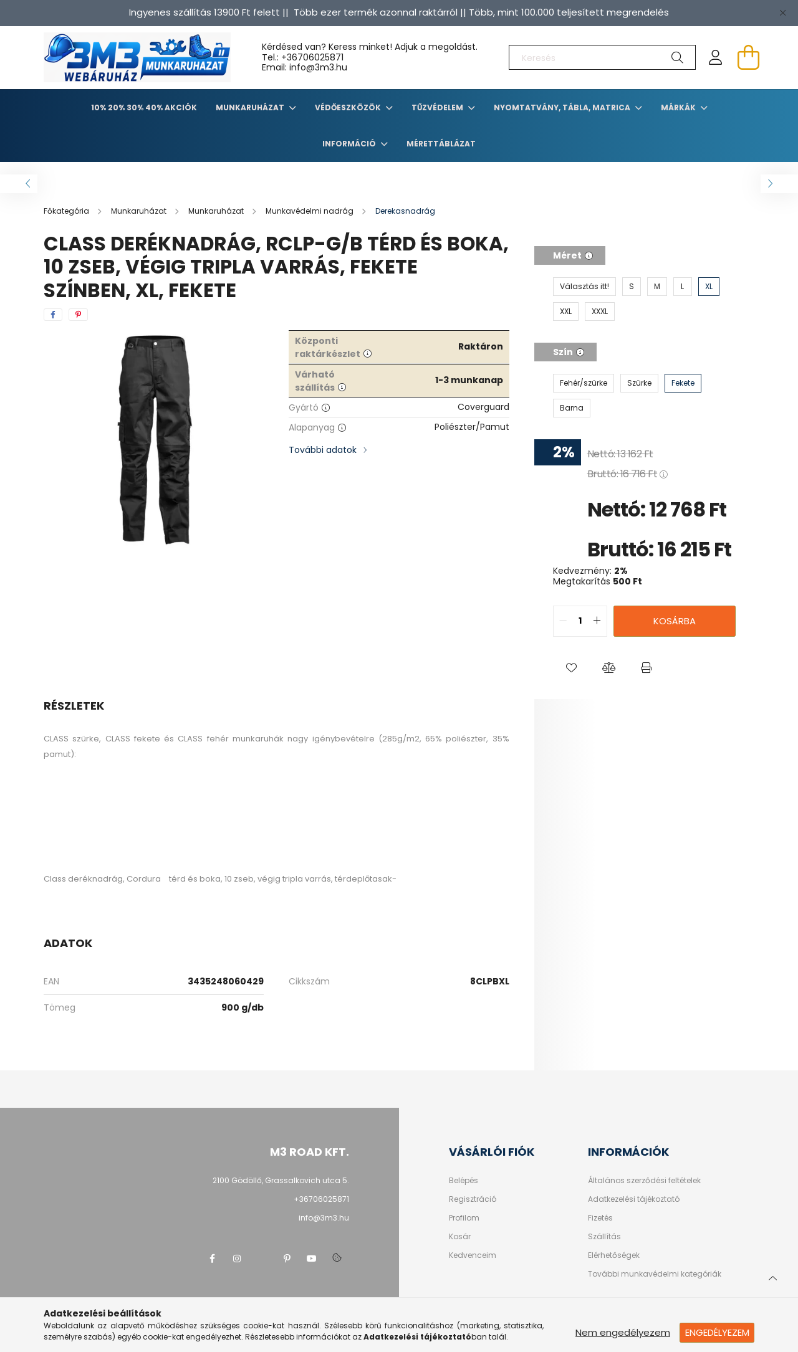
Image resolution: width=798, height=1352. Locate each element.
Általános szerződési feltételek (644, 1180)
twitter (261, 1258)
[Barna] (571, 408)
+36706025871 (312, 57)
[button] (571, 667)
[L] (682, 286)
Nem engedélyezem (622, 1332)
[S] (631, 286)
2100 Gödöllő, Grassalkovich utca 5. (281, 1180)
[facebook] (53, 314)
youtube (311, 1258)
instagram (236, 1258)
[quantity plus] (597, 621)
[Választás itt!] (584, 286)
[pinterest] (78, 314)
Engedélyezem (717, 1332)
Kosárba (674, 620)
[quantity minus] (563, 621)
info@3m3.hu (324, 1217)
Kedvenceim (472, 1255)
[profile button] (715, 57)
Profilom (464, 1218)
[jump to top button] (772, 1277)
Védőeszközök (349, 107)
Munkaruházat (251, 107)
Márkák (679, 107)
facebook (212, 1258)
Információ (350, 143)
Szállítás (604, 1236)
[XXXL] (600, 311)
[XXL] (566, 311)
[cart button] (748, 57)
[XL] (708, 286)
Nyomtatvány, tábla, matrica (563, 107)
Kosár (460, 1236)
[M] (657, 286)
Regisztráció (472, 1199)
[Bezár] (782, 12)
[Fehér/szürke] (583, 383)
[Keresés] (602, 57)
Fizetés (600, 1218)
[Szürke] (639, 383)
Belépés (463, 1180)
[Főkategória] (67, 211)
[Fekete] (683, 383)
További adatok (323, 450)
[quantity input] (580, 621)
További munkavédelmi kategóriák (654, 1274)
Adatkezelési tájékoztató (634, 1199)
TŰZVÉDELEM (438, 107)
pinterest (286, 1258)
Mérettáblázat (441, 143)
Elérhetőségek (614, 1255)
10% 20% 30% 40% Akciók (144, 107)
